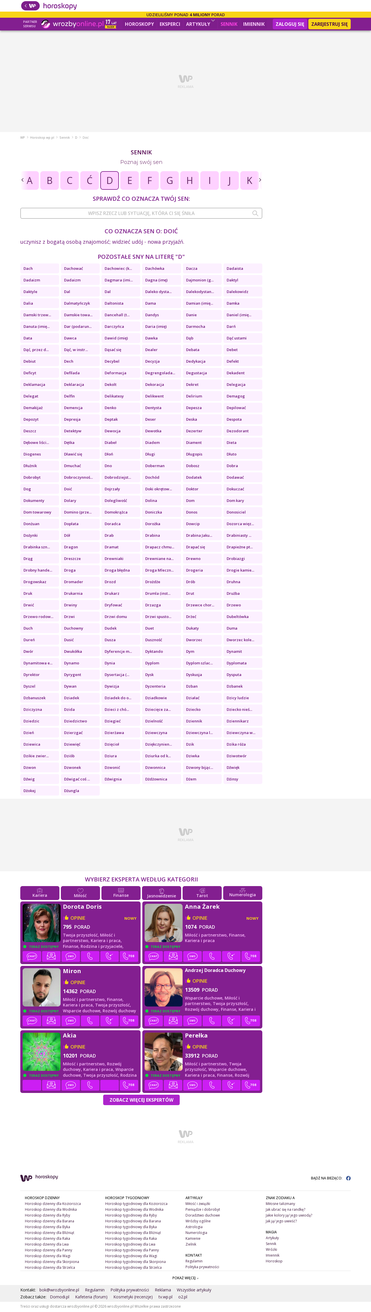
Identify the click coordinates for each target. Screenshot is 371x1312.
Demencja (73, 408)
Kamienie (193, 1239)
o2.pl (182, 1297)
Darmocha (195, 327)
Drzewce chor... (200, 605)
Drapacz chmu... (159, 547)
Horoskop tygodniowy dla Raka (131, 1239)
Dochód (152, 478)
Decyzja (152, 362)
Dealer (151, 350)
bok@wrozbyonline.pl (59, 1290)
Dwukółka (73, 652)
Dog (27, 489)
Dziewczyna (156, 733)
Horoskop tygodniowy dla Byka (131, 1227)
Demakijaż (33, 408)
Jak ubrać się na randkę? (285, 1210)
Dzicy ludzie (238, 698)
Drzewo (234, 605)
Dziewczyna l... (199, 733)
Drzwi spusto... (158, 617)
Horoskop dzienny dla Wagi (47, 1256)
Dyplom (152, 663)
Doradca (113, 524)
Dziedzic (31, 721)
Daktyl (232, 280)
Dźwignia (113, 779)
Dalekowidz (237, 292)
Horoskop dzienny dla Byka (47, 1227)
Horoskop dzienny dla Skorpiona (52, 1262)
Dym (190, 652)
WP (22, 138)
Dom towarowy (37, 513)
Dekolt (111, 385)
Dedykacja (195, 362)
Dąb (189, 338)
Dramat (112, 547)
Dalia (28, 304)
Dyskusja (194, 675)
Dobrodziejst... (118, 478)
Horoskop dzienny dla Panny (48, 1250)
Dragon (71, 547)
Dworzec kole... (240, 640)
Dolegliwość (116, 501)
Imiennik (254, 24)
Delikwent (154, 397)
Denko (110, 408)
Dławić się (73, 455)
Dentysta (153, 408)
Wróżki (271, 1250)
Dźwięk (233, 768)
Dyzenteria (155, 687)
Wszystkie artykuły (194, 1290)
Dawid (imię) (116, 338)
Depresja (72, 420)
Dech (68, 362)
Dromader (73, 582)
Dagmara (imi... (119, 280)
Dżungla (71, 791)
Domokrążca (116, 513)
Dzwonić (112, 768)
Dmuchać (72, 466)
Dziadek (71, 698)
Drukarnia (73, 594)
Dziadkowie (156, 698)
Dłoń (109, 455)
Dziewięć (72, 745)
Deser (150, 420)
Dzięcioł (112, 745)
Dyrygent (72, 675)
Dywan (70, 687)
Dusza (110, 640)
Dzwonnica (155, 768)
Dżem (191, 779)
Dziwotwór (237, 756)
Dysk (149, 675)
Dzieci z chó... (117, 710)
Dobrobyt (32, 478)
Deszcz (29, 431)
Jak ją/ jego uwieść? (281, 1221)
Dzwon (29, 768)
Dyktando (154, 652)
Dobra (232, 466)
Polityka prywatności (202, 1267)
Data (27, 338)
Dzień (28, 733)
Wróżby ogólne (198, 1221)
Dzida (69, 710)
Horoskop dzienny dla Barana (49, 1221)
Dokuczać (235, 489)
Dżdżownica (156, 779)
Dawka (151, 338)
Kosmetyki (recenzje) (133, 1297)
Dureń (29, 640)
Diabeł (111, 443)
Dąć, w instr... (76, 350)
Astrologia (194, 1227)
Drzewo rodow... (38, 617)
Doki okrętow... (158, 489)
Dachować (73, 269)
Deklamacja (34, 385)
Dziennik (194, 721)
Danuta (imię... (36, 327)
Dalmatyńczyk (77, 304)
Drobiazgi (236, 559)
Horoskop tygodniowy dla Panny (132, 1250)
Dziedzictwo (75, 721)
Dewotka (153, 431)
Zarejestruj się (329, 24)
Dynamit (234, 652)
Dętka (69, 443)
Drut (190, 594)
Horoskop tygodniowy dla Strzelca (133, 1268)
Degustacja (196, 373)
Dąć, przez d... (36, 350)
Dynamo (71, 663)
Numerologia (196, 1233)
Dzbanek (235, 687)
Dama (150, 304)
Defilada (72, 373)
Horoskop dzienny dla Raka (47, 1239)
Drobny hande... (37, 571)
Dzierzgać (73, 733)
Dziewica (31, 745)
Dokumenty (33, 501)
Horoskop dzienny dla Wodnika (51, 1210)
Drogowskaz (34, 582)
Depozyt (31, 420)
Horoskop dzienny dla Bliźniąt (49, 1233)
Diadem (152, 443)
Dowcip (193, 524)
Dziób (69, 756)
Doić (68, 489)
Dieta (232, 443)
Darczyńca (114, 327)
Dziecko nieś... (239, 710)
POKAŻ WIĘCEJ (185, 1278)
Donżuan (31, 524)
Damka (233, 304)
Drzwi (69, 617)
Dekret (192, 385)
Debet (232, 350)
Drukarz (112, 594)
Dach (28, 269)
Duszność (153, 640)
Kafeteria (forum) (91, 1297)
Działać (192, 698)
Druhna (233, 582)
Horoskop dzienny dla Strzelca (50, 1268)
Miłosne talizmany (280, 1204)
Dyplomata (237, 663)
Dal (67, 292)
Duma (232, 629)
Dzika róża (236, 745)
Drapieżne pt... (240, 547)
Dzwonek (72, 768)
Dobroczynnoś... (78, 478)
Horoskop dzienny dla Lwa (47, 1245)
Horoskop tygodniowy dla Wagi (131, 1256)
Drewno (193, 559)
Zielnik (191, 1245)
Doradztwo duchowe (203, 1216)
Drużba (233, 594)
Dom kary (235, 501)
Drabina (152, 536)
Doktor (192, 489)
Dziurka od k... (158, 756)
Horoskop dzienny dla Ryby (47, 1216)
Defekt (233, 362)
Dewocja (113, 431)
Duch (28, 629)
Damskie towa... (78, 315)
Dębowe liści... (36, 443)
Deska (191, 420)
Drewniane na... (159, 559)
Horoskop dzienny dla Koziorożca (53, 1204)
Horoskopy (139, 24)
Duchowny (73, 629)
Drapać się (195, 547)
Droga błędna (117, 571)
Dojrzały (112, 489)
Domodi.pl (59, 1297)
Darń (231, 327)
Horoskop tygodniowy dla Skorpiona (135, 1262)
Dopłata (71, 524)
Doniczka (153, 513)
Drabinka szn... (36, 547)
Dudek (111, 629)
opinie (77, 919)
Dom (190, 501)
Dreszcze (72, 559)
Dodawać (235, 478)
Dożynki (30, 536)
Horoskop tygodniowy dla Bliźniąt (133, 1233)
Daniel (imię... (239, 315)
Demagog (236, 397)
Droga (70, 571)
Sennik (229, 24)
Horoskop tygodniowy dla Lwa (130, 1245)
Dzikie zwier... (36, 756)
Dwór (28, 652)
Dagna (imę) (156, 280)
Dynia (110, 663)
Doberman (155, 466)
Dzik (190, 745)
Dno (108, 466)
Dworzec (194, 640)
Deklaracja (74, 385)
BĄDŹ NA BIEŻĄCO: (331, 1179)
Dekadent (236, 373)
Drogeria (194, 571)
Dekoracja (154, 385)
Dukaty (192, 629)
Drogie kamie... (240, 571)
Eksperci (170, 24)
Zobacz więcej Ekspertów (141, 1101)
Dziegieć (113, 721)
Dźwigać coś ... (77, 779)
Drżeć (191, 617)
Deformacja (115, 373)
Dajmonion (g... (200, 280)
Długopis (194, 455)
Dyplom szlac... (199, 663)
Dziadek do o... (118, 698)
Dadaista (235, 269)
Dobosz (192, 466)
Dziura (111, 756)
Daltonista (114, 304)
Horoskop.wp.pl (42, 138)
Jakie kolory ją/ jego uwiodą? (289, 1216)
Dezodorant (238, 431)
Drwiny (70, 605)
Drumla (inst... (157, 594)
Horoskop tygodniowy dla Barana (133, 1221)
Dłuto (232, 455)
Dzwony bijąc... (199, 768)
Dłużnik (30, 466)
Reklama (163, 1290)
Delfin (69, 397)
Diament (194, 443)
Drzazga (153, 605)
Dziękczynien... (158, 745)
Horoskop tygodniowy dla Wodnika (134, 1210)
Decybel (112, 362)
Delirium (194, 397)
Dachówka (154, 269)
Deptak (111, 420)
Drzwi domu (116, 617)
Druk (27, 594)
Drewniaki (114, 559)
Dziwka (192, 756)
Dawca (70, 338)
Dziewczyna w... (241, 733)
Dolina (151, 501)
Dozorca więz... (240, 524)
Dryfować (113, 605)
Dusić (69, 640)
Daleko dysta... (158, 292)
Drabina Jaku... (199, 536)
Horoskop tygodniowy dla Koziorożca (136, 1204)
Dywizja (112, 687)
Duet (149, 629)
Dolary (70, 501)
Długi (150, 455)
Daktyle (30, 292)
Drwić (28, 605)
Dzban (192, 687)
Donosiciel (236, 513)
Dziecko (193, 710)
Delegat (30, 397)
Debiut (29, 362)
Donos (191, 513)
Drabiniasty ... (239, 536)
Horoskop (274, 1261)
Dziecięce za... (158, 710)
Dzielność (154, 721)
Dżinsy (232, 779)
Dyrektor (31, 675)
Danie (191, 315)
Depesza (194, 408)
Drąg (28, 559)
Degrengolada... (160, 373)
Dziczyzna (32, 710)
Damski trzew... (37, 315)
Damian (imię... (199, 304)
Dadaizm (31, 280)
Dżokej (29, 791)
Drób (190, 582)
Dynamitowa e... (37, 663)
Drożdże (152, 582)
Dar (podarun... (78, 327)
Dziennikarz (238, 721)
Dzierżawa (114, 733)
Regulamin (194, 1261)
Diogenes (32, 455)
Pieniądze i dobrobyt (203, 1210)
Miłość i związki (198, 1204)
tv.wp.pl (165, 1297)
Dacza (191, 269)
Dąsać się (113, 350)
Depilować (236, 408)
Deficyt (29, 373)
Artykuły (200, 23)
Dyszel (29, 687)
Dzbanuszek (34, 698)
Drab (109, 536)
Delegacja (236, 385)
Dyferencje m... (118, 652)
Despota (234, 420)
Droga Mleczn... (159, 571)
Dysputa (234, 675)
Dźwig (29, 779)
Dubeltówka (238, 617)
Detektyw (72, 431)
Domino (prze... (78, 513)
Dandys (152, 315)
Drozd (110, 582)
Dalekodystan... (200, 292)
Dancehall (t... (117, 315)
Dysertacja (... (117, 675)
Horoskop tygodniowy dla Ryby (131, 1216)
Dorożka (152, 524)
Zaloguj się (290, 24)
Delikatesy (114, 397)
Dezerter (194, 431)
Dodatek (194, 478)
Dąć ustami (237, 338)
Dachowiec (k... (118, 269)
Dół (67, 536)
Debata (192, 350)
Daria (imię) (156, 327)
